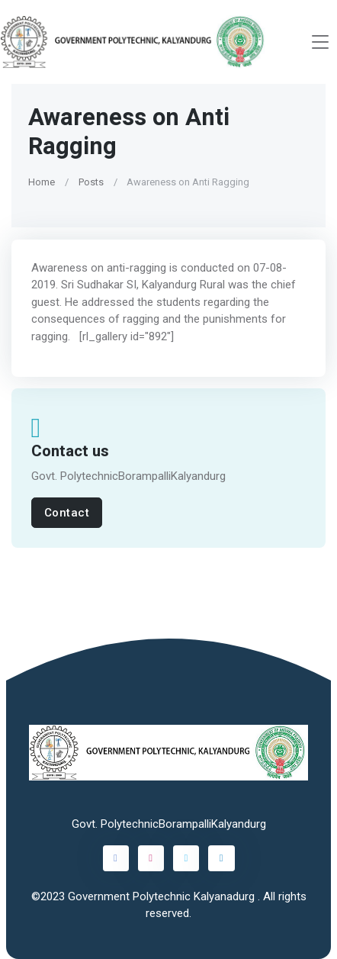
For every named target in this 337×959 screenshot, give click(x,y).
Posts (91, 182)
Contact (67, 513)
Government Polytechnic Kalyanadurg (163, 896)
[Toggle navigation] (320, 42)
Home (41, 182)
